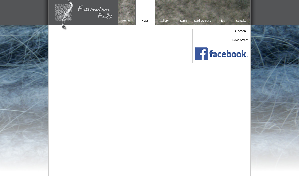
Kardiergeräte (202, 20)
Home (126, 20)
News (145, 20)
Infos (222, 20)
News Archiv (240, 40)
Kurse (183, 20)
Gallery (164, 20)
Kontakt (241, 20)
